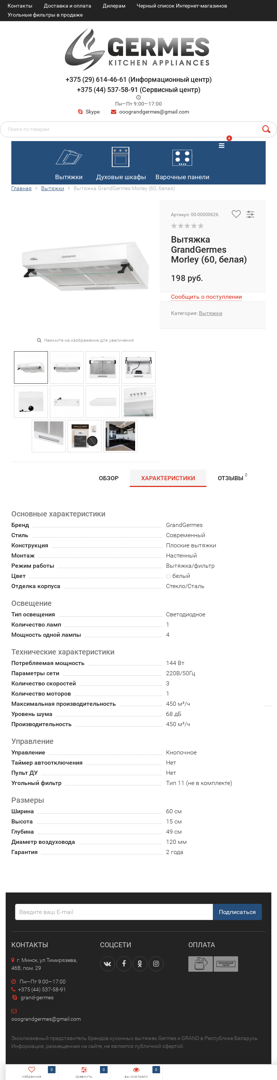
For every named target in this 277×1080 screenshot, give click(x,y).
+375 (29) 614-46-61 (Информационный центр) (139, 79)
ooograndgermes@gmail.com (154, 112)
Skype (88, 112)
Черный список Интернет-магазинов (182, 6)
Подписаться (237, 912)
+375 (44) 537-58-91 (38, 989)
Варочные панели (182, 161)
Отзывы (232, 477)
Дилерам (114, 6)
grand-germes (32, 997)
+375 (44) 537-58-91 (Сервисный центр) (138, 90)
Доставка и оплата (67, 6)
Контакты (20, 6)
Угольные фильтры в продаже (45, 15)
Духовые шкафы (121, 161)
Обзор (108, 478)
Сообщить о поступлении (206, 296)
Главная (21, 188)
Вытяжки (68, 161)
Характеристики (168, 478)
